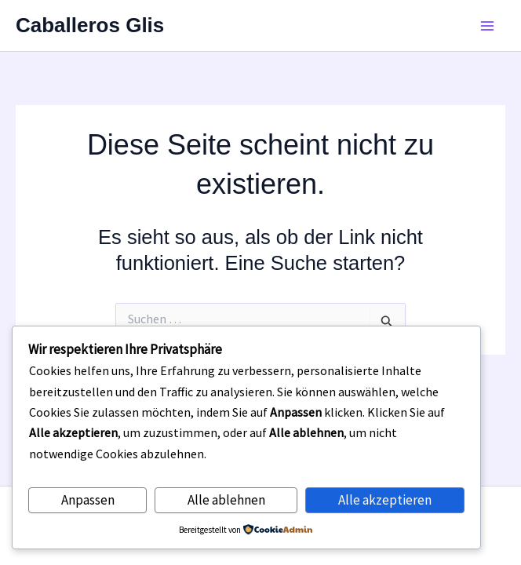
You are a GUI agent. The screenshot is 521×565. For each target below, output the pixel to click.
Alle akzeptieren (385, 499)
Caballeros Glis (90, 25)
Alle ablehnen (226, 499)
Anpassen (88, 499)
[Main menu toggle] (488, 26)
